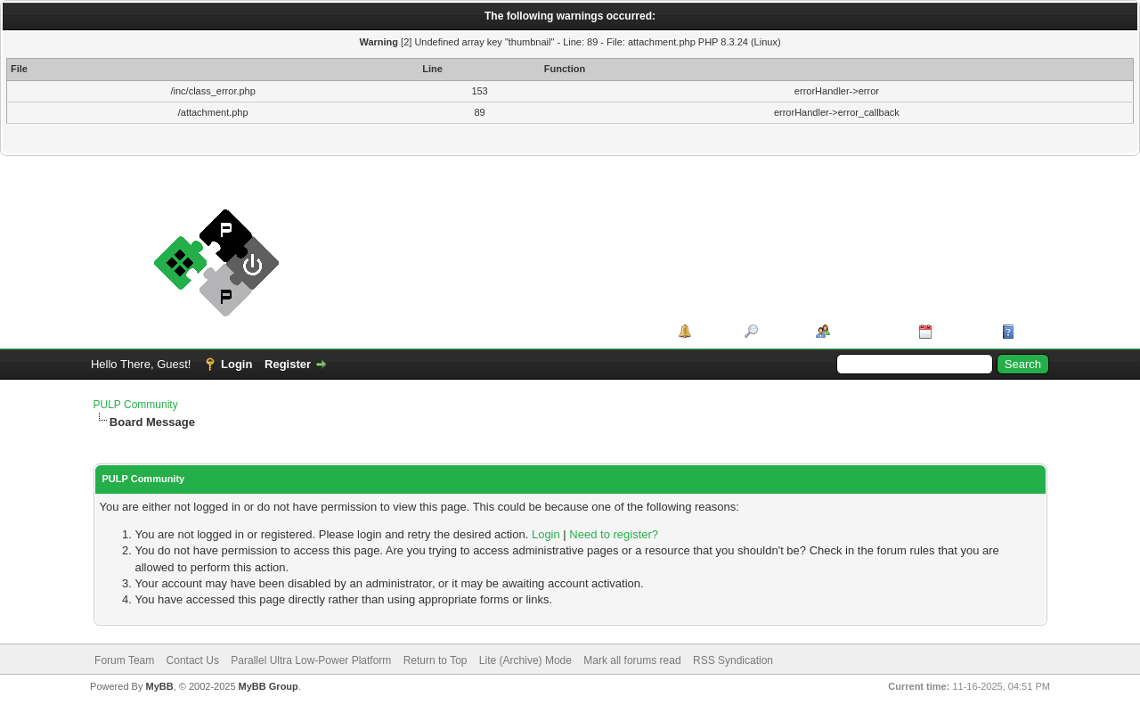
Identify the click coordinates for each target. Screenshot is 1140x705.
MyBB (159, 686)
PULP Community (136, 404)
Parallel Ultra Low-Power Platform (311, 660)
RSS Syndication (733, 660)
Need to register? (613, 534)
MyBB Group (268, 686)
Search (780, 331)
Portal (712, 331)
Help (1031, 331)
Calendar (961, 331)
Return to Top (435, 660)
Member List (868, 331)
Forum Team (124, 660)
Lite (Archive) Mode (525, 660)
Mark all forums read (631, 660)
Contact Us (193, 660)
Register (288, 364)
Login (236, 364)
